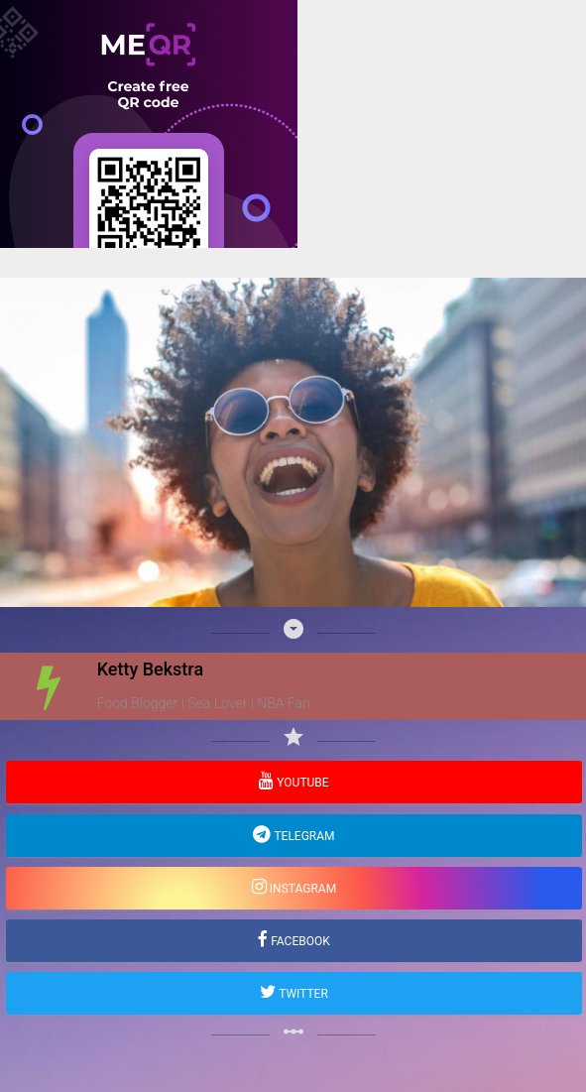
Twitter (302, 994)
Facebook (299, 941)
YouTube (301, 782)
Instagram (301, 889)
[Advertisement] (293, 387)
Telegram (302, 836)
